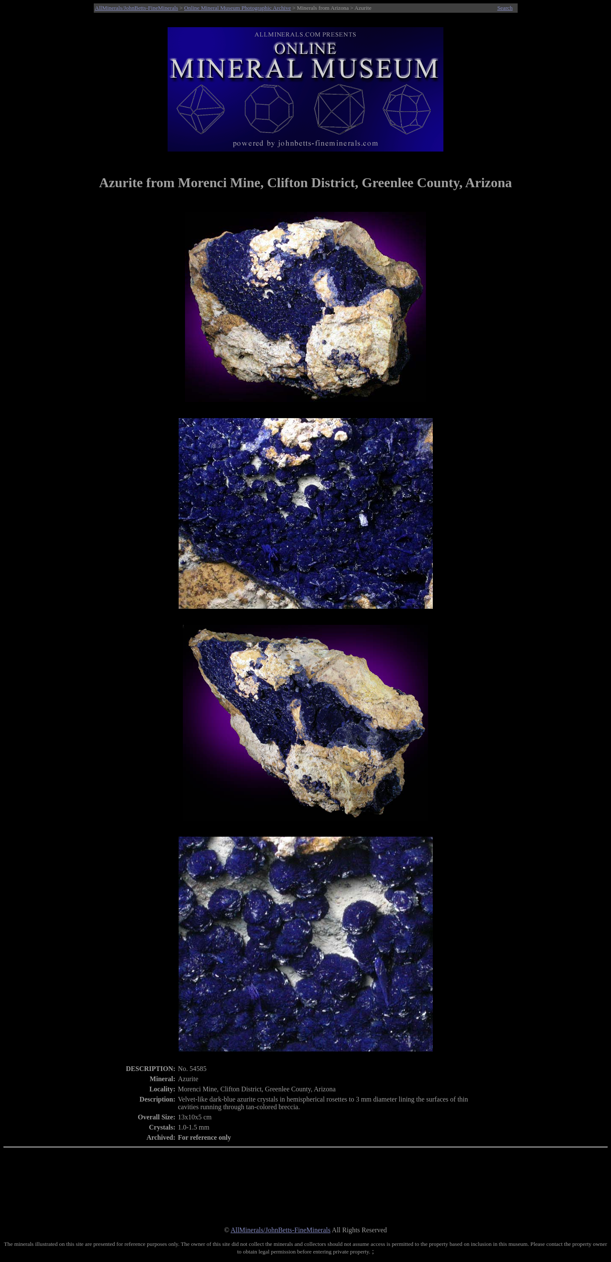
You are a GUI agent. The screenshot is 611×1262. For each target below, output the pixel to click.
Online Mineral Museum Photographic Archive (237, 8)
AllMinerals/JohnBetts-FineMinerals (136, 8)
